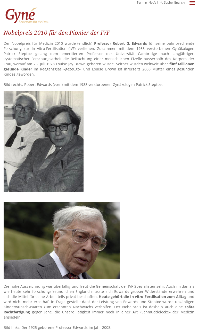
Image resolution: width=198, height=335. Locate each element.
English (179, 2)
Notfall (153, 2)
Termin (142, 2)
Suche (168, 2)
